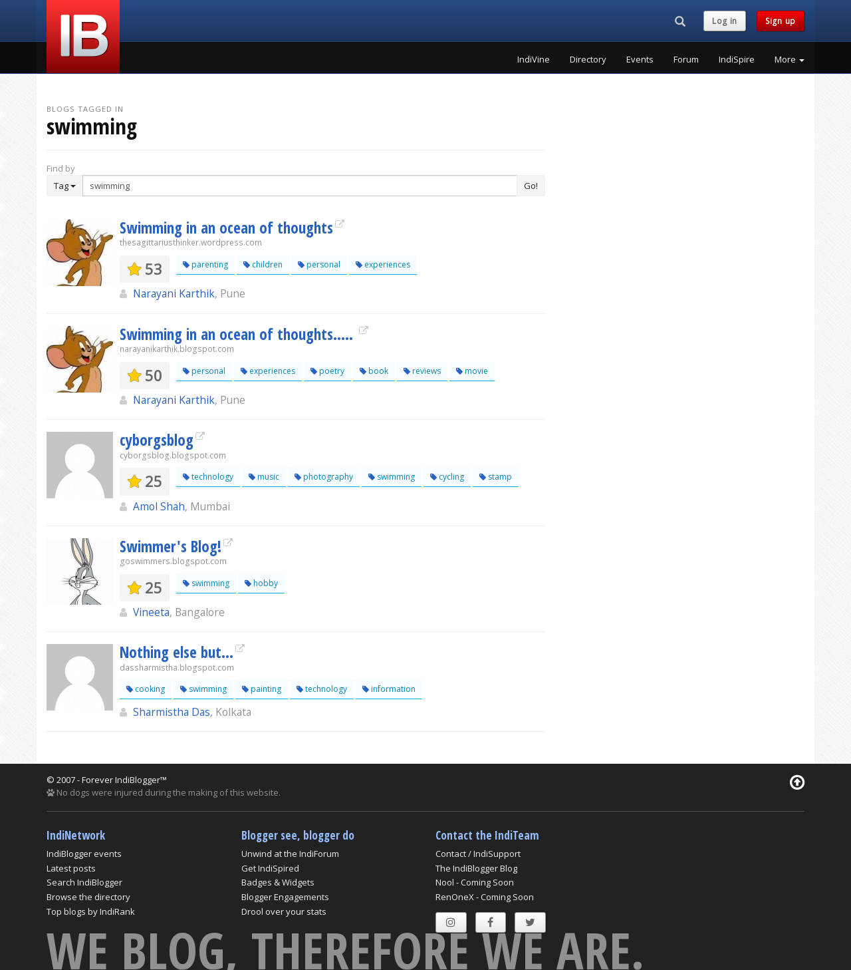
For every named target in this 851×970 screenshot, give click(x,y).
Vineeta (151, 612)
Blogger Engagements (285, 897)
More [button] (789, 59)
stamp (495, 476)
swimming (391, 476)
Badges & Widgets (277, 882)
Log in (724, 21)
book (374, 371)
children (263, 264)
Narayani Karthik (174, 293)
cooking (145, 689)
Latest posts (71, 868)
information (389, 689)
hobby (261, 583)
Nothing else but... (176, 652)
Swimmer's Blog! (170, 546)
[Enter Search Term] (299, 185)
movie (472, 371)
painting (261, 689)
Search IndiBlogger (84, 882)
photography (324, 476)
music (264, 476)
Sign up (780, 21)
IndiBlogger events (84, 854)
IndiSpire (737, 59)
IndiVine (533, 59)
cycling (447, 476)
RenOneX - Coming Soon (484, 897)
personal (319, 264)
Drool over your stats (283, 911)
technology (208, 476)
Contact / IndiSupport (478, 854)
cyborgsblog (156, 439)
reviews (422, 371)
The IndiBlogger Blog (476, 868)
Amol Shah (159, 506)
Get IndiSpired (270, 868)
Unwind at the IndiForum (290, 854)
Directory (588, 59)
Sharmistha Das (171, 712)
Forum (686, 59)
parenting (205, 264)
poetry (327, 371)
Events (640, 59)
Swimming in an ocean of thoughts (226, 227)
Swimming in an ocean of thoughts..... (238, 334)
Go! (531, 186)
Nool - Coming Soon (474, 882)
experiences (383, 264)
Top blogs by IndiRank (91, 911)
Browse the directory (88, 897)
